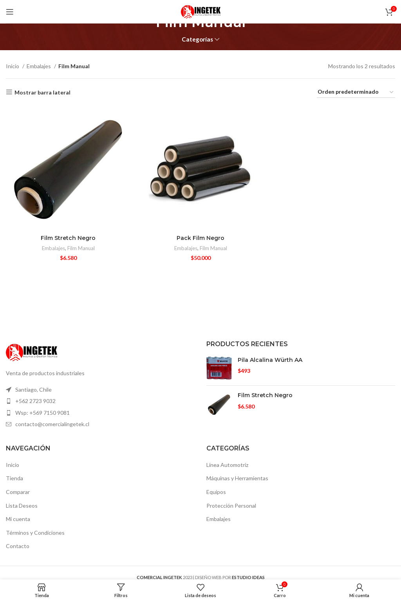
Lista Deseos (22, 505)
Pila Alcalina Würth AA (270, 359)
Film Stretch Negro (68, 237)
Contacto (17, 546)
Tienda (14, 478)
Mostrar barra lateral (42, 92)
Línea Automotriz (227, 464)
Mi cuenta (18, 519)
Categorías (197, 39)
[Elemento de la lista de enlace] (100, 389)
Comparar (18, 491)
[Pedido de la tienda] (356, 92)
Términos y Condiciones (35, 532)
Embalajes (39, 66)
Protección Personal (231, 505)
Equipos (216, 491)
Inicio (13, 66)
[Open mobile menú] (10, 12)
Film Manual (81, 248)
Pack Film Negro (200, 237)
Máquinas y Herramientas (237, 478)
